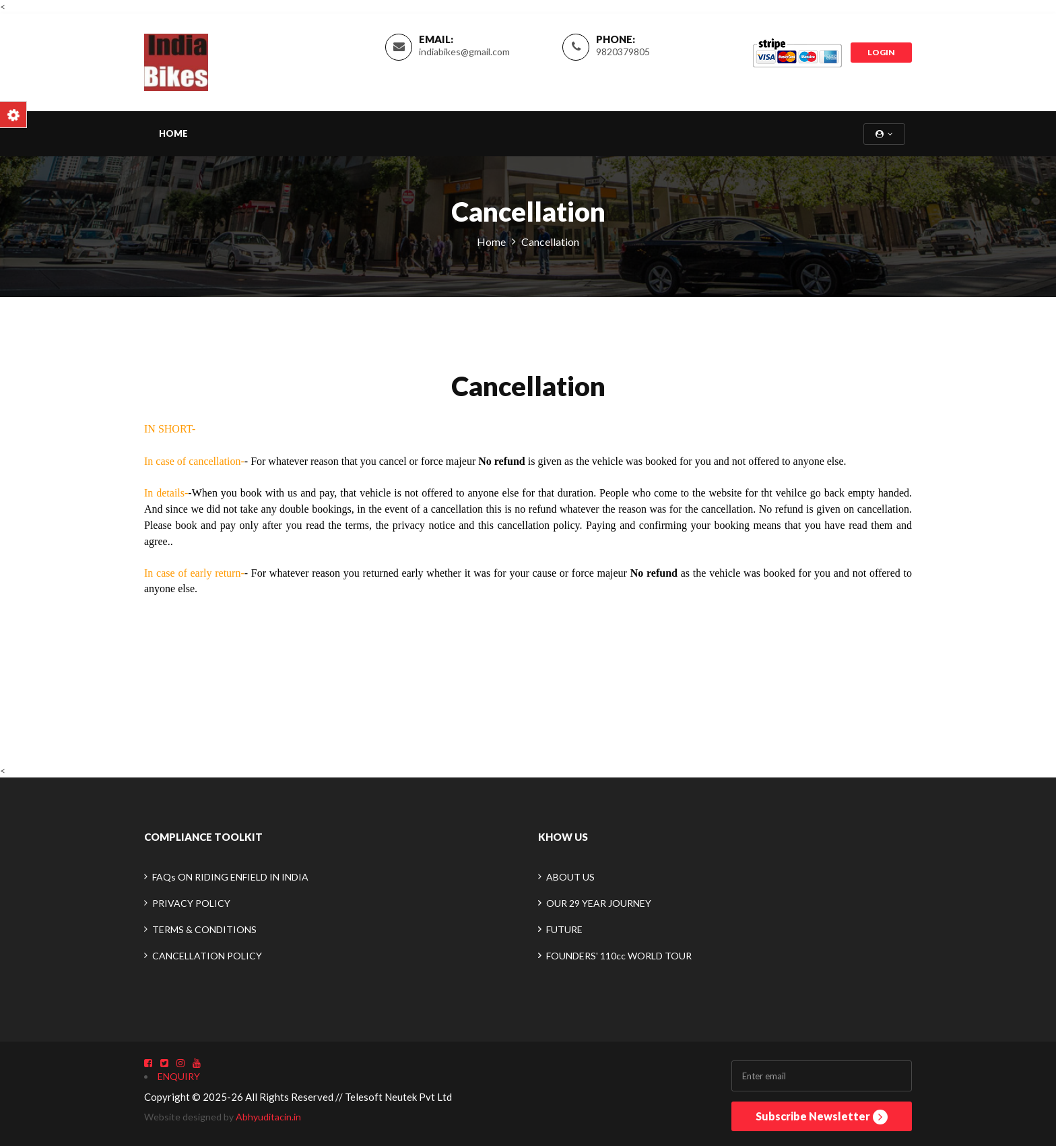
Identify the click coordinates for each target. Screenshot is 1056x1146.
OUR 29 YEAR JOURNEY (598, 903)
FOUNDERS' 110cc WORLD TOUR (619, 955)
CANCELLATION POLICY (207, 955)
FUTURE (564, 929)
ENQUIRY (179, 1076)
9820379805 (623, 51)
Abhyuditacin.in (268, 1116)
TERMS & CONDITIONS (204, 929)
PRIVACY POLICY (191, 903)
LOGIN (881, 52)
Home (173, 133)
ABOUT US (570, 877)
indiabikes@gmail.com (464, 51)
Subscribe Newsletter (822, 1117)
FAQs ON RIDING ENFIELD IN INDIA (230, 877)
